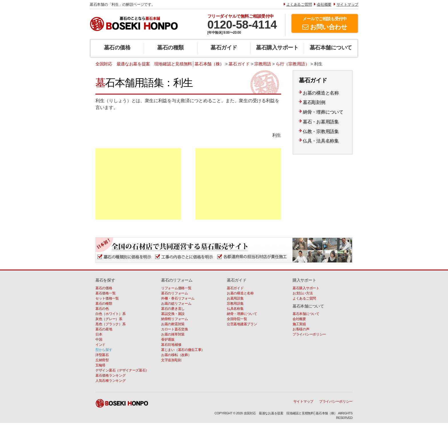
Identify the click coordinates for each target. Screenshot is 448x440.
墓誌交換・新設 (173, 314)
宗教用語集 (235, 304)
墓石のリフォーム (174, 293)
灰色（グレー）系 (108, 319)
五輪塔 (100, 365)
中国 (98, 339)
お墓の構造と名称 (321, 93)
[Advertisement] (138, 184)
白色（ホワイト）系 (110, 314)
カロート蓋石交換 (174, 329)
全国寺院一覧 (237, 319)
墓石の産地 (103, 329)
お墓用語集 (235, 298)
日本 (98, 334)
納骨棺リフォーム (174, 319)
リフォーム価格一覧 (176, 288)
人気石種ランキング (110, 381)
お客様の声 (301, 329)
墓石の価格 (117, 48)
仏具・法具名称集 (321, 140)
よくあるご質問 (304, 298)
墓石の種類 (170, 48)
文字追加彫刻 (171, 360)
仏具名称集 (235, 309)
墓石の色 (102, 309)
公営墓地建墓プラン (242, 324)
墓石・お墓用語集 (321, 121)
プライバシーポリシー (309, 334)
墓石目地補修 (171, 345)
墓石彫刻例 (314, 102)
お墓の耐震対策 (173, 324)
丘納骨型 (102, 360)
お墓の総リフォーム (176, 304)
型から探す (103, 350)
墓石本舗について (331, 48)
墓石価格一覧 (105, 293)
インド (100, 345)
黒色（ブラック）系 (110, 324)
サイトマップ (303, 401)
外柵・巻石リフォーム (178, 298)
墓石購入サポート (277, 48)
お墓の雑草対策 (173, 334)
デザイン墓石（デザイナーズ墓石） (122, 370)
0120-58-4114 (242, 24)
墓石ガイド (224, 48)
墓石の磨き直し (173, 309)
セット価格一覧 (107, 298)
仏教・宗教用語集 (321, 131)
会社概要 (299, 319)
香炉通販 (168, 339)
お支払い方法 (303, 293)
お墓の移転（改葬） (176, 355)
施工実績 (299, 324)
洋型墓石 (102, 355)
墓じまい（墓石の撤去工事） (183, 350)
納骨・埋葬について (323, 112)
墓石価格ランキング (110, 375)
